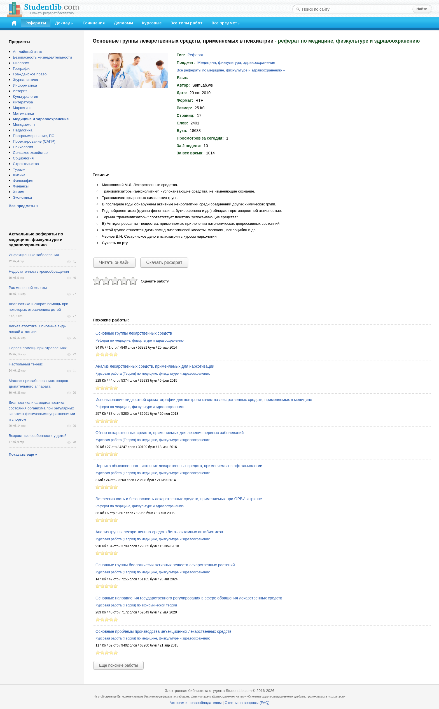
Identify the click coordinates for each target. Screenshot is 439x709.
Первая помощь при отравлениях (38, 348)
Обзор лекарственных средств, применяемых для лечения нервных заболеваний (169, 432)
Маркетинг (22, 108)
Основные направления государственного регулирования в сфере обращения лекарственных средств (188, 598)
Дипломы (123, 23)
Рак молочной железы (28, 288)
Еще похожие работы (118, 665)
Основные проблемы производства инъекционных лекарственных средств (163, 631)
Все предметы (226, 23)
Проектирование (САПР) (34, 141)
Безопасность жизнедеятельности (42, 57)
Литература (23, 102)
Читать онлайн (114, 262)
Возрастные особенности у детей (37, 436)
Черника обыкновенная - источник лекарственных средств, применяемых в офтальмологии (178, 466)
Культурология (25, 96)
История (20, 91)
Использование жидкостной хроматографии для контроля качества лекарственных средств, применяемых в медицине (203, 399)
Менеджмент (24, 124)
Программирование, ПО (34, 136)
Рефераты (35, 23)
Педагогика (22, 130)
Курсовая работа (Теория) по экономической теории (136, 605)
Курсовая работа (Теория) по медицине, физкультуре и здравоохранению (152, 374)
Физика (19, 175)
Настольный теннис (26, 364)
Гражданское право (29, 74)
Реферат (196, 55)
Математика (23, 113)
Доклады (64, 23)
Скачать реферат (164, 262)
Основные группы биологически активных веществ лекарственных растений (165, 565)
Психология (23, 147)
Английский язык (27, 52)
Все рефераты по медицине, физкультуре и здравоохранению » (231, 70)
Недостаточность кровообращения (39, 271)
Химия (18, 192)
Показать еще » (23, 454)
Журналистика (25, 80)
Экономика (22, 197)
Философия (23, 181)
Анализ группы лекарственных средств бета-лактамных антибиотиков (159, 532)
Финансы (21, 186)
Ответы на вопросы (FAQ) (247, 703)
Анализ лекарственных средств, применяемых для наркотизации (154, 366)
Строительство (26, 164)
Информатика (25, 85)
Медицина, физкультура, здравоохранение (236, 62)
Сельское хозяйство (30, 152)
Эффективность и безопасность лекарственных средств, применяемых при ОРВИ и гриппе (178, 499)
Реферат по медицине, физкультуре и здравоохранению (139, 340)
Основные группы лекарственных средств (133, 333)
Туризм (19, 169)
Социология (23, 158)
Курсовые (152, 23)
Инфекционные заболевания (34, 255)
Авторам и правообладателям (196, 703)
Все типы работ (187, 23)
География (22, 68)
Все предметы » (23, 206)
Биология (21, 63)
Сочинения (94, 23)
